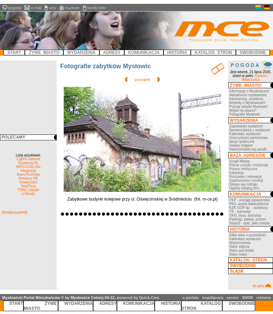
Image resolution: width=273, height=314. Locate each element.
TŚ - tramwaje (240, 212)
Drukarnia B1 (28, 163)
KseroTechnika (28, 174)
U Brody (28, 194)
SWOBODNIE (242, 265)
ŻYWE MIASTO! (245, 85)
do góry (262, 286)
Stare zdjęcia (239, 247)
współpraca (213, 297)
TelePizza (28, 186)
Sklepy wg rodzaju (243, 184)
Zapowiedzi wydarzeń (246, 126)
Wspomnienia (240, 243)
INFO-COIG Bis (28, 167)
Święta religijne (241, 145)
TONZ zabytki (28, 190)
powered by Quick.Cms (138, 297)
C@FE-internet (28, 159)
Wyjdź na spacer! (242, 110)
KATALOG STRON (248, 260)
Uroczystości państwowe (248, 138)
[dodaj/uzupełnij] (14, 212)
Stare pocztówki (241, 250)
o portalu (190, 297)
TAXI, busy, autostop (245, 215)
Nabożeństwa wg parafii (247, 149)
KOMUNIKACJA (245, 194)
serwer (232, 297)
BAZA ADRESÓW (247, 155)
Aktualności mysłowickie (248, 95)
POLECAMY (12, 137)
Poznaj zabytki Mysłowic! (248, 107)
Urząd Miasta (239, 161)
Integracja (28, 171)
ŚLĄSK (236, 271)
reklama (263, 297)
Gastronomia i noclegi (246, 180)
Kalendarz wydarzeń (245, 134)
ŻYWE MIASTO (41, 306)
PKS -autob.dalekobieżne (249, 204)
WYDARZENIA (243, 120)
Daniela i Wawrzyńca (254, 78)
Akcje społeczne (241, 142)
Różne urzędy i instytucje (248, 165)
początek (142, 79)
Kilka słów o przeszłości (247, 235)
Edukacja (236, 173)
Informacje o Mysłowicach (249, 91)
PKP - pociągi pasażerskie (249, 200)
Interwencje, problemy (246, 99)
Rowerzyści (28, 182)
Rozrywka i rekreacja (245, 177)
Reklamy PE (28, 178)
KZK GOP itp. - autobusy (248, 208)
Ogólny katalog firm (244, 188)
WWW (247, 297)
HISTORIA (239, 229)
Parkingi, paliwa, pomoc (247, 219)
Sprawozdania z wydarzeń (249, 130)
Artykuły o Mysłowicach (247, 103)
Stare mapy (238, 254)
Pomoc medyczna (243, 169)
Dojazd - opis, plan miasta (249, 223)
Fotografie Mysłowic (244, 114)
